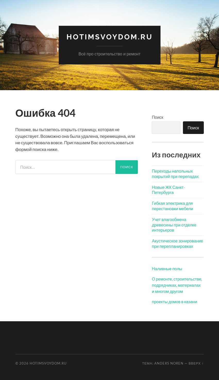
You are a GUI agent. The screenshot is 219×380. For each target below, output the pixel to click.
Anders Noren (168, 363)
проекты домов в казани (174, 301)
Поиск (157, 117)
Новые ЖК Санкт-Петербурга (168, 190)
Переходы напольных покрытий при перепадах (175, 173)
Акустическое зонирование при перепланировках (177, 243)
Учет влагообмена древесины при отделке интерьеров (174, 225)
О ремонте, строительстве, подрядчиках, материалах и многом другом (177, 285)
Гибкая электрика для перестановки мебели (172, 206)
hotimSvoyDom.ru (109, 37)
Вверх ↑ (196, 363)
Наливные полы (167, 268)
